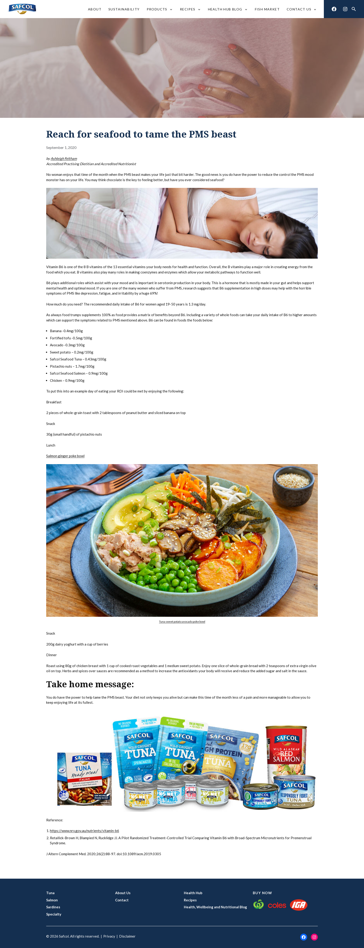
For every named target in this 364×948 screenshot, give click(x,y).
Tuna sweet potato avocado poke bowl (182, 621)
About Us (122, 893)
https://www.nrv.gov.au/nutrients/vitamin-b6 (84, 831)
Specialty (53, 914)
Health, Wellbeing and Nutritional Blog (215, 907)
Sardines (53, 907)
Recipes (190, 900)
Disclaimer (127, 936)
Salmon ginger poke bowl (65, 456)
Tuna (50, 893)
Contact (122, 900)
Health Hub (193, 893)
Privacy (109, 936)
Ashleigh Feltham (64, 158)
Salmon (52, 900)
